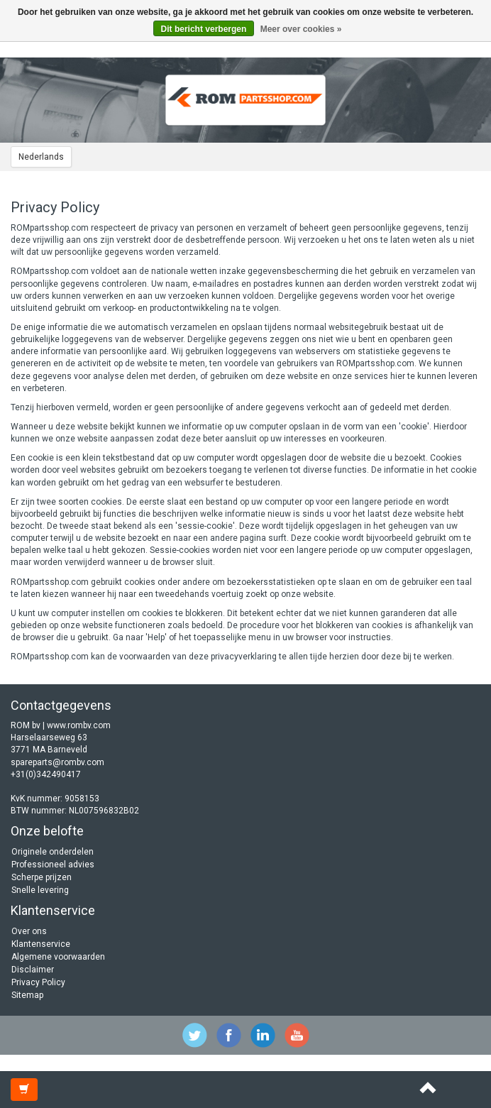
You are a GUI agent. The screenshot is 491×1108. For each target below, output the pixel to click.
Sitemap (27, 995)
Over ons (29, 931)
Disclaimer (32, 970)
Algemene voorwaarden (58, 957)
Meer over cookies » (301, 29)
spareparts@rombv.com (57, 762)
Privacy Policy (38, 982)
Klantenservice (40, 944)
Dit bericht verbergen (204, 29)
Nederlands (41, 157)
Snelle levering (40, 890)
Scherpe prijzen (41, 877)
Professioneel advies (52, 865)
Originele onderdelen (52, 852)
